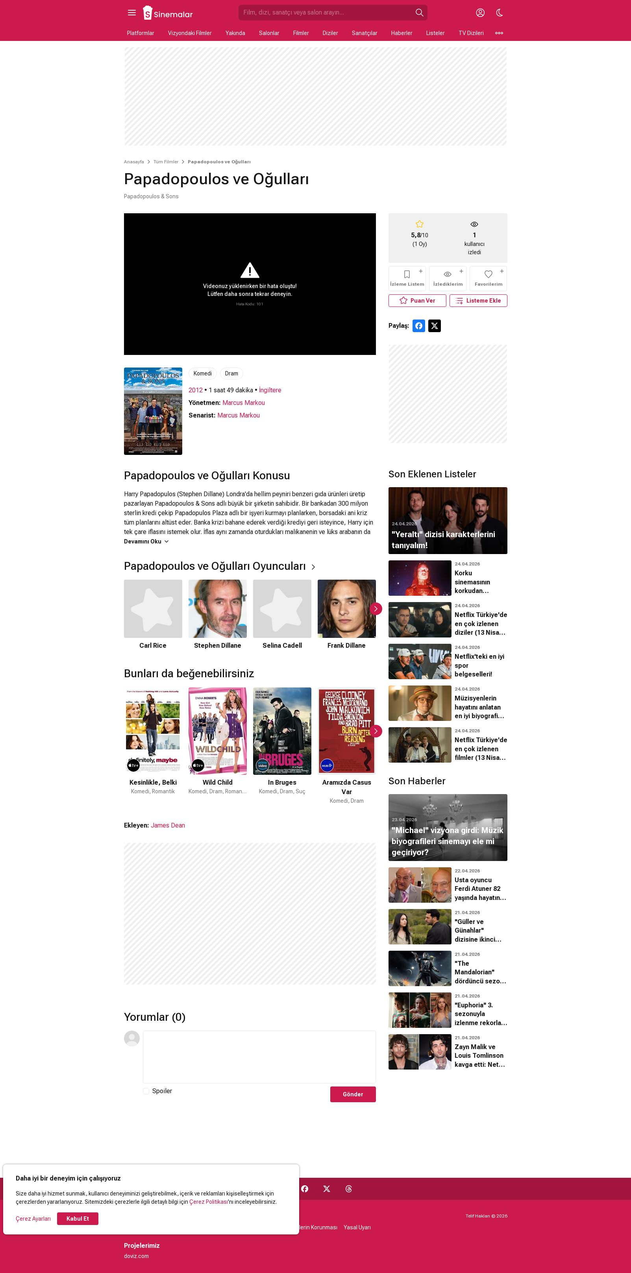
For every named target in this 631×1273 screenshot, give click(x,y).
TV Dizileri (471, 33)
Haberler (402, 33)
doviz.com (136, 1256)
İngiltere (270, 390)
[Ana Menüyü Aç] (132, 12)
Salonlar (269, 33)
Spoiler (162, 1091)
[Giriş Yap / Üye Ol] (481, 12)
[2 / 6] (218, 615)
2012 (196, 390)
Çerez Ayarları (33, 1219)
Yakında (235, 33)
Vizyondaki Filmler (190, 33)
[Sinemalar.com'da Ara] (325, 12)
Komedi (203, 373)
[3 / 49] (282, 746)
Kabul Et (78, 1219)
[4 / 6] (347, 615)
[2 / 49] (218, 746)
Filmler (301, 33)
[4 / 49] (347, 746)
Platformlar (140, 33)
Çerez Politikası (208, 1202)
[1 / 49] (153, 746)
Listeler (435, 33)
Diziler (330, 33)
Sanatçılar (364, 33)
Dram (231, 373)
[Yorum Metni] (259, 1057)
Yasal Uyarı (357, 1227)
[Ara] (419, 12)
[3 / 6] (282, 615)
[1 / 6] (153, 615)
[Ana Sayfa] (168, 12)
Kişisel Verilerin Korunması (304, 1227)
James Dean (168, 825)
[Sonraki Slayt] (376, 608)
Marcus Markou (243, 402)
